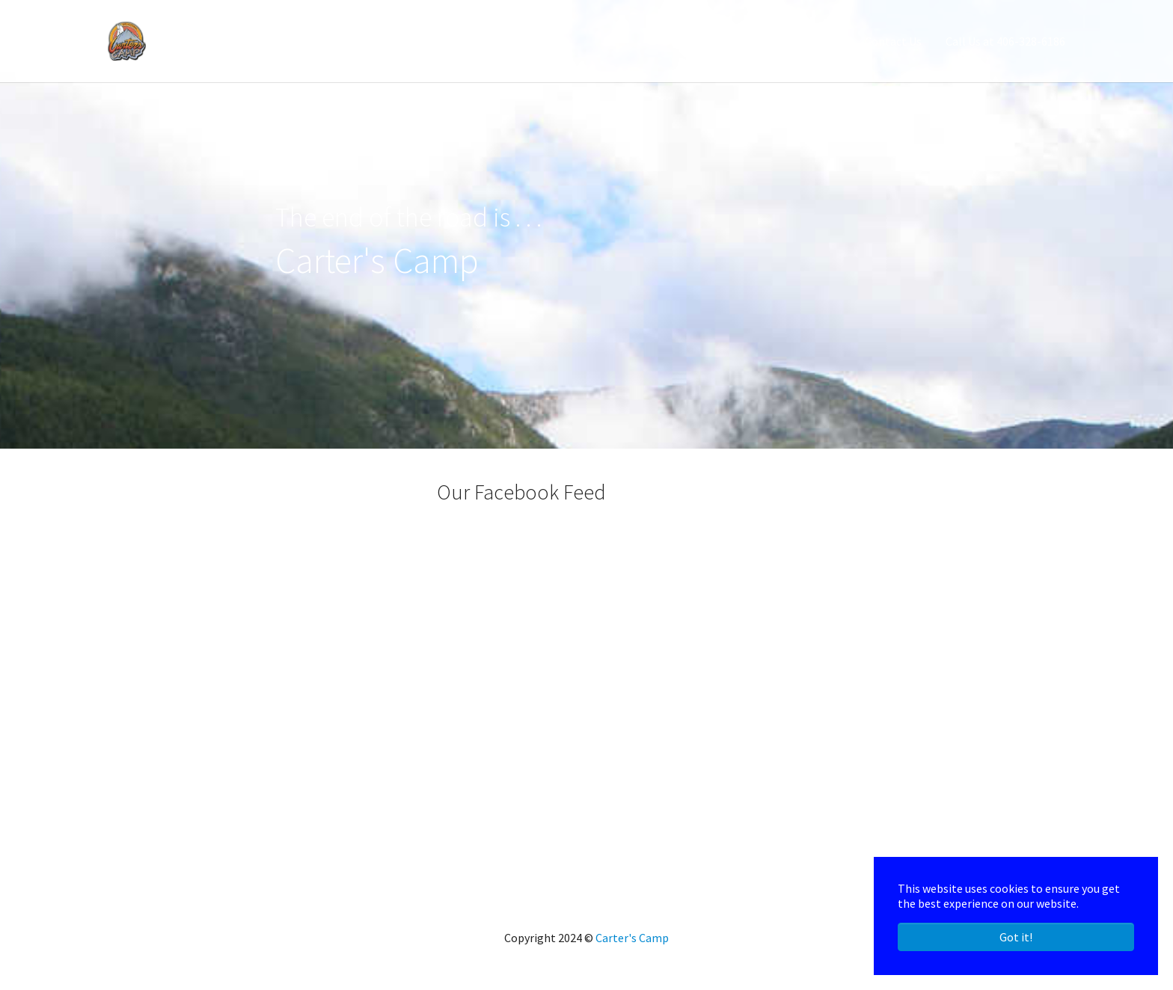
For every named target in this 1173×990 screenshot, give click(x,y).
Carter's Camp (632, 937)
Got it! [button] (1015, 936)
